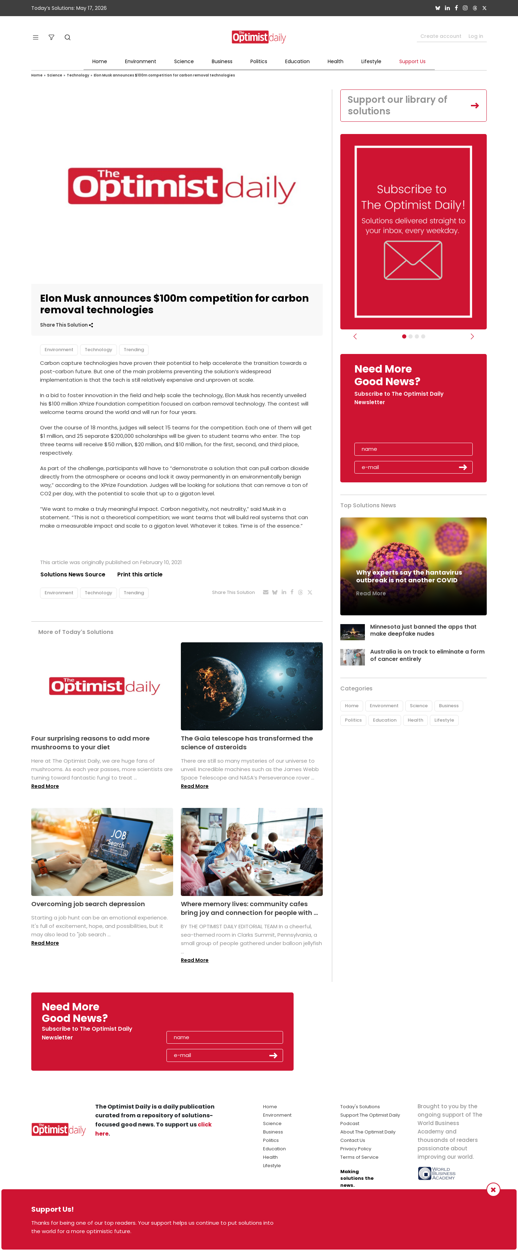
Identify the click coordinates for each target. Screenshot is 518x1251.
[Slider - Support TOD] (417, 337)
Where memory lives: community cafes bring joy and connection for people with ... (249, 908)
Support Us (412, 61)
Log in (475, 36)
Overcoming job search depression (88, 903)
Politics (258, 61)
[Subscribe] (404, 337)
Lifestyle (371, 61)
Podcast (349, 1123)
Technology (78, 75)
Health (335, 61)
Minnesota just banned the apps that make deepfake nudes (423, 630)
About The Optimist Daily (367, 1132)
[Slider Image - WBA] (410, 337)
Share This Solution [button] (66, 325)
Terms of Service (359, 1157)
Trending (134, 349)
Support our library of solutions (398, 105)
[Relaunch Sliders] (423, 337)
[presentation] (395, 426)
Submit (463, 467)
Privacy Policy (355, 1148)
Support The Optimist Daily (370, 1115)
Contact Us (352, 1140)
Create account (440, 36)
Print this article (140, 574)
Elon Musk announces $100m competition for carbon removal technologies (164, 75)
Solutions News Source (72, 574)
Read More (45, 786)
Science (184, 61)
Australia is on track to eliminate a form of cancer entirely (427, 655)
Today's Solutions (360, 1106)
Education (297, 61)
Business (222, 61)
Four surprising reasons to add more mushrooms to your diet (90, 742)
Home (99, 61)
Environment (140, 61)
